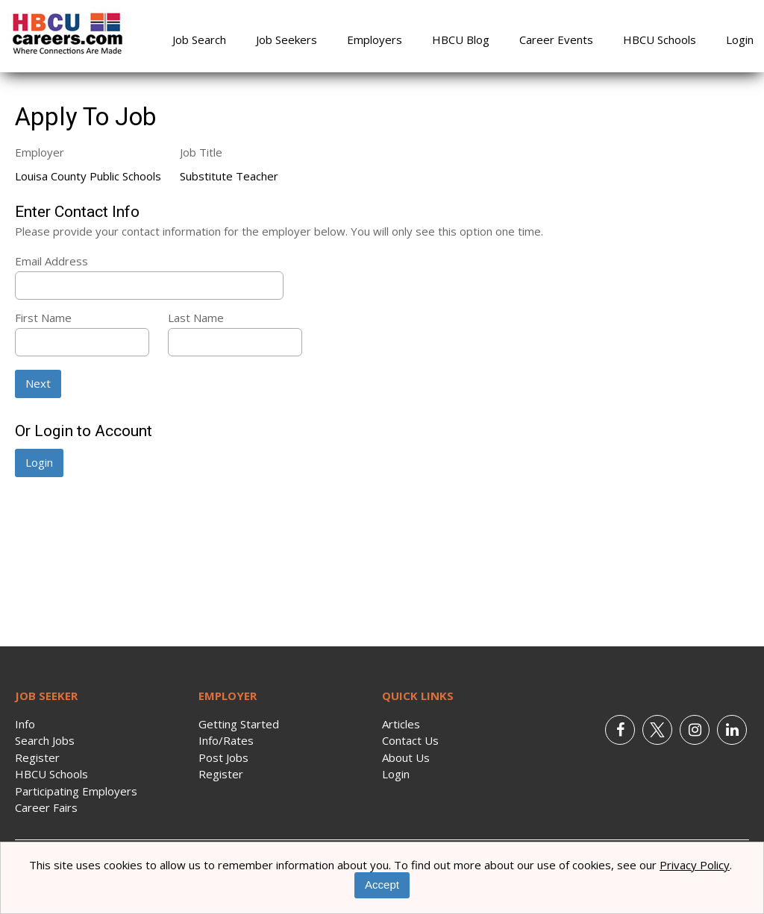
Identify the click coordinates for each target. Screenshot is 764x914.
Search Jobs (45, 740)
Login (740, 39)
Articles (401, 723)
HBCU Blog (460, 39)
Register (37, 757)
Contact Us (410, 740)
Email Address (51, 260)
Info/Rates (226, 740)
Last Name (196, 317)
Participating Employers (76, 791)
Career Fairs (46, 807)
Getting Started (238, 723)
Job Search (199, 39)
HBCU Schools (659, 39)
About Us (406, 757)
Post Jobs (223, 757)
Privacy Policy (695, 864)
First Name (43, 317)
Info (25, 723)
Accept (382, 884)
